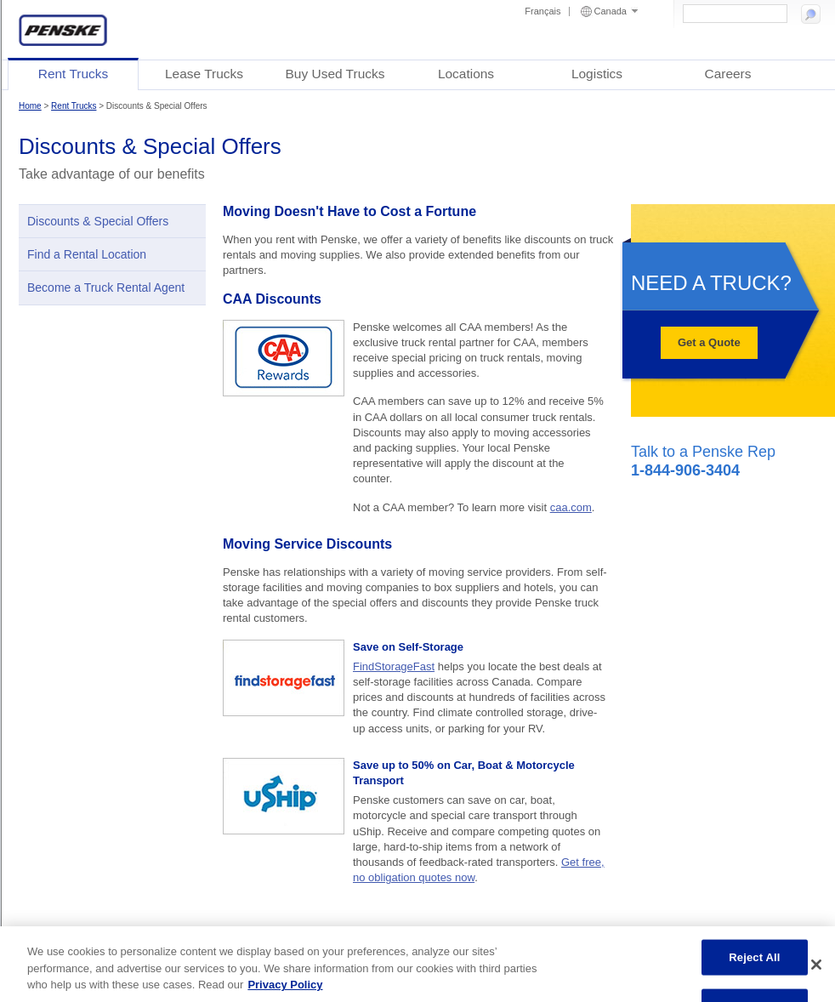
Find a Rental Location (86, 254)
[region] (417, 964)
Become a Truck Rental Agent (106, 287)
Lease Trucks (204, 73)
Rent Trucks (73, 73)
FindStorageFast (394, 666)
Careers (727, 73)
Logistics (596, 73)
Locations (466, 73)
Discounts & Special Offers (97, 221)
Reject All (754, 957)
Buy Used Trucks (335, 73)
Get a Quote (709, 342)
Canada (616, 11)
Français (542, 11)
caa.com (571, 507)
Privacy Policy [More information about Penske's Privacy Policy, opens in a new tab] (284, 984)
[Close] (816, 964)
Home (30, 106)
